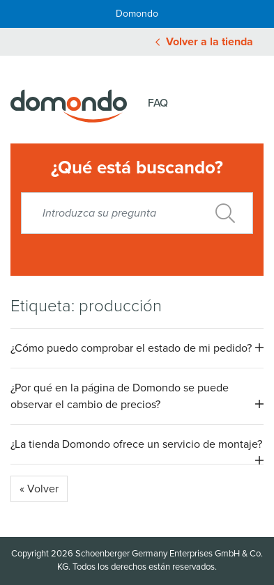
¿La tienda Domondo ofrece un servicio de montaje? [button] (136, 444)
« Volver (39, 489)
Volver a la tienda (204, 42)
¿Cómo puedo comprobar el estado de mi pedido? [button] (131, 348)
